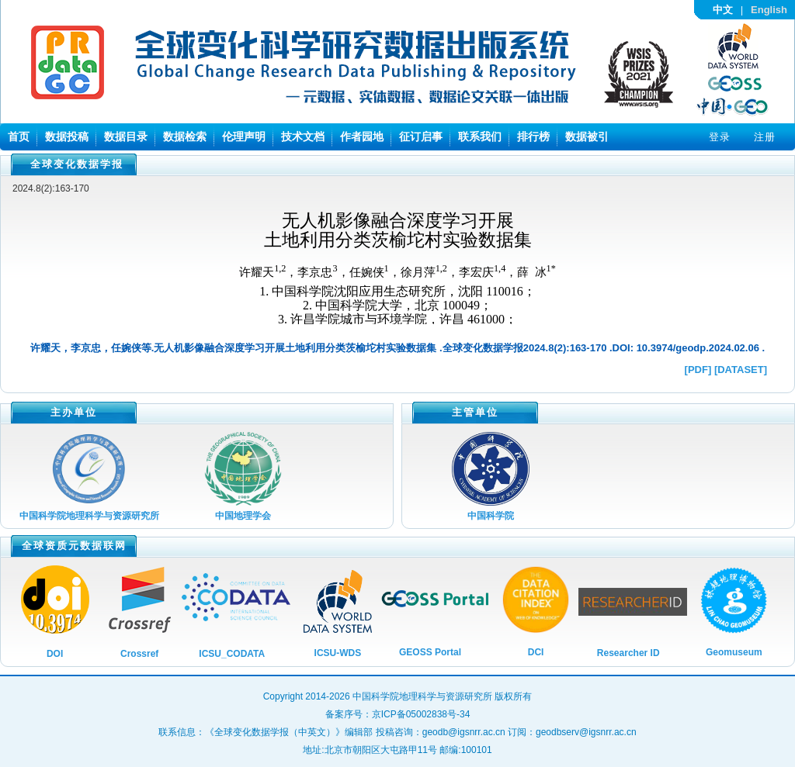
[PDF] (698, 369)
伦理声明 (244, 136)
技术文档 (303, 136)
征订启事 (421, 136)
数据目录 (126, 136)
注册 (765, 137)
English (769, 10)
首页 (19, 136)
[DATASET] (740, 369)
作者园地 (362, 136)
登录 (720, 137)
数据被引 (587, 136)
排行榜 (533, 136)
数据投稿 (67, 136)
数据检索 (185, 136)
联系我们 (480, 136)
